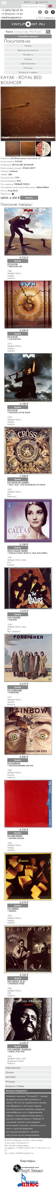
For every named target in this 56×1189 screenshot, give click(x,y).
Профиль (28, 54)
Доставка (11, 1077)
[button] (52, 89)
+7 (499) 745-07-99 (12, 10)
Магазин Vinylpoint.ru (16, 1090)
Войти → (28, 2)
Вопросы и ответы (28, 72)
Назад (28, 45)
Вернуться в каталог (28, 50)
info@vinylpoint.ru (11, 17)
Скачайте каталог (28, 36)
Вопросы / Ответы (15, 1086)
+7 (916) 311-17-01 (12, 13)
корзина (41, 2)
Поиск (9, 31)
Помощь (28, 68)
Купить (29, 197)
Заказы (28, 59)
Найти (48, 32)
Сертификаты (28, 63)
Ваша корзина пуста (34, 6)
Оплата (10, 1072)
